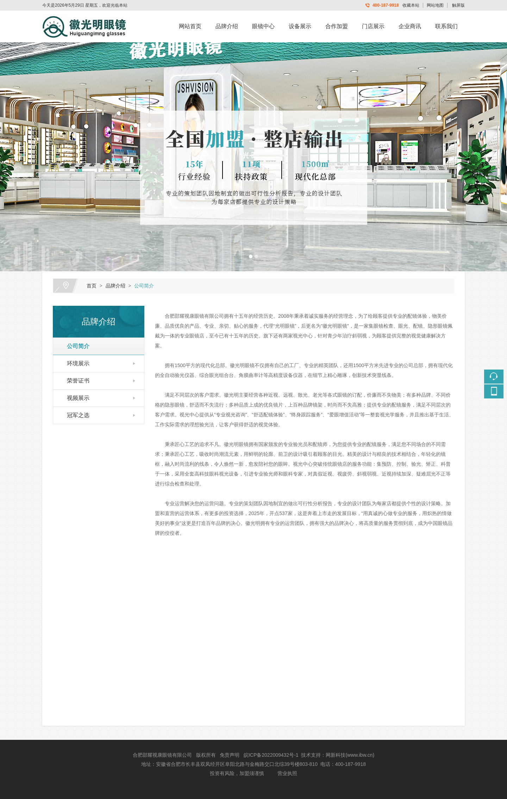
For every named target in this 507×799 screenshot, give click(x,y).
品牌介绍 (226, 26)
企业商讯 (410, 26)
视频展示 (75, 398)
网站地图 (435, 5)
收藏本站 (410, 5)
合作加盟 (336, 26)
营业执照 (287, 773)
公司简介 (144, 286)
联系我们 (446, 26)
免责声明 (229, 755)
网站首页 (190, 26)
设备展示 (300, 26)
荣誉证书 (75, 381)
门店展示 (373, 26)
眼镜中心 (263, 26)
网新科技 (335, 755)
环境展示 (75, 363)
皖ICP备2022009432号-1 (271, 755)
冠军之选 (75, 415)
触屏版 (458, 5)
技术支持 (311, 755)
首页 (91, 286)
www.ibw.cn (360, 755)
